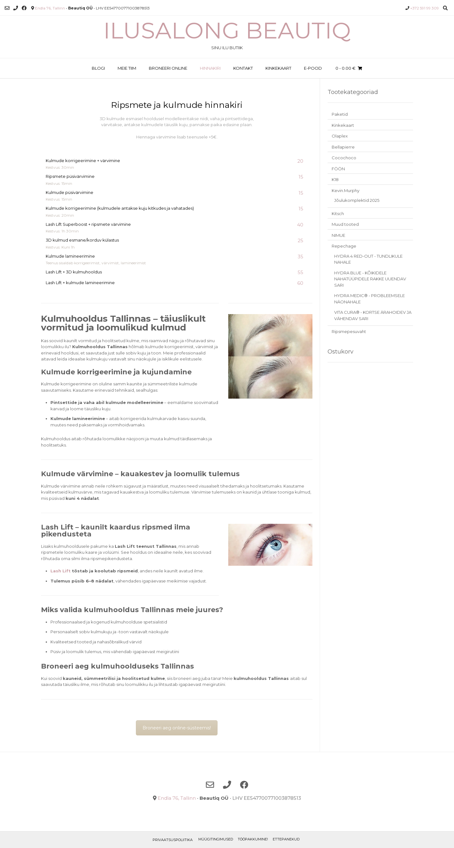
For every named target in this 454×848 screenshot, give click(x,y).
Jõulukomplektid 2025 (356, 200)
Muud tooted (345, 224)
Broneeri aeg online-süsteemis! (177, 728)
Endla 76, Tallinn (50, 8)
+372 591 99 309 (424, 8)
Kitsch (338, 213)
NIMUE (338, 235)
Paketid (340, 114)
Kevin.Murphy (345, 190)
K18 (335, 179)
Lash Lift (60, 570)
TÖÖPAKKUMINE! (253, 839)
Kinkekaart (343, 125)
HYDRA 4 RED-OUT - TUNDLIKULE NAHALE (368, 259)
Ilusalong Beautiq (227, 30)
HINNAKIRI (210, 68)
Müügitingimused (215, 839)
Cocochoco (344, 157)
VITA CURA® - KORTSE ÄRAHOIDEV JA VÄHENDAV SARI (372, 315)
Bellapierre (343, 146)
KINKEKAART (278, 68)
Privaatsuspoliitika (173, 840)
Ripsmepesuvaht (349, 331)
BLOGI (98, 68)
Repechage (344, 246)
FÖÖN (338, 168)
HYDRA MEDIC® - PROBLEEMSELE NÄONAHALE (369, 298)
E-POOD (313, 68)
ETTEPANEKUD (286, 839)
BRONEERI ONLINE (168, 68)
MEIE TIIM (127, 68)
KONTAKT (243, 68)
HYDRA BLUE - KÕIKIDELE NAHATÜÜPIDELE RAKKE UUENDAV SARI (370, 279)
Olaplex (340, 135)
